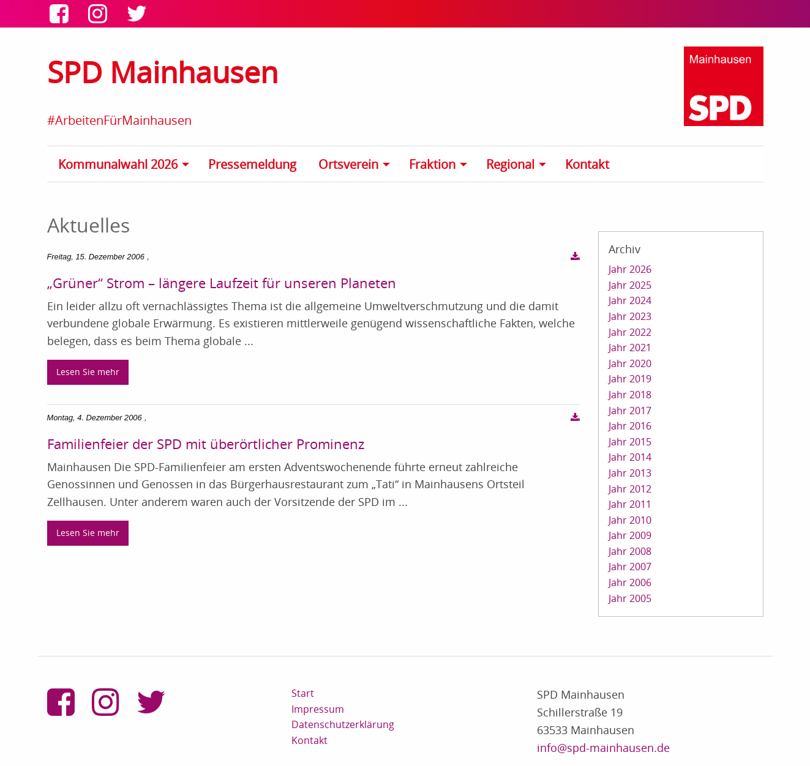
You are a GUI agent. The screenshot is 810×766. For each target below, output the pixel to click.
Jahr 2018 (630, 394)
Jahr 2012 (630, 489)
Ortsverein (348, 164)
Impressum (317, 709)
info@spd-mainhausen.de (603, 747)
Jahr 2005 (630, 598)
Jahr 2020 (630, 363)
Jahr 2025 (630, 285)
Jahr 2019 (630, 378)
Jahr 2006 (630, 582)
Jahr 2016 (630, 426)
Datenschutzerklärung (342, 724)
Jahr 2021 (630, 347)
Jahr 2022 (630, 332)
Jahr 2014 (630, 457)
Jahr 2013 (630, 473)
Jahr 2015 (630, 441)
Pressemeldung (252, 164)
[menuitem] (127, 164)
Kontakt (587, 164)
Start (302, 693)
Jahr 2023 (630, 316)
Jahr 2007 (630, 566)
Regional (510, 164)
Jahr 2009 (630, 535)
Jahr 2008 (630, 551)
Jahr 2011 (630, 504)
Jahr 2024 (630, 300)
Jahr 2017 (630, 410)
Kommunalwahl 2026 (118, 164)
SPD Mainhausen (162, 72)
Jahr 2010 (630, 520)
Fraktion (432, 164)
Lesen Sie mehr (87, 371)
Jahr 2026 (630, 269)
